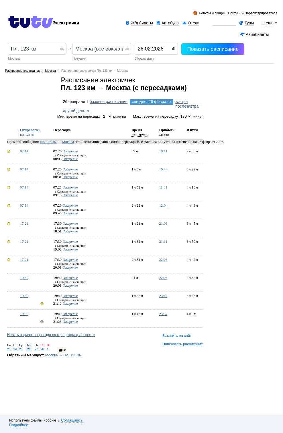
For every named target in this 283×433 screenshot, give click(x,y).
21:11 (163, 242)
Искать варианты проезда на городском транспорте (51, 335)
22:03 (163, 260)
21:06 (163, 224)
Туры (249, 23)
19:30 (24, 278)
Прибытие (167, 130)
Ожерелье (70, 151)
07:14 (24, 151)
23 (9, 349)
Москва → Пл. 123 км (63, 355)
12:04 (163, 205)
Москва (14, 59)
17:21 (24, 224)
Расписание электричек (22, 70)
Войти (233, 13)
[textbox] (35, 48)
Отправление (31, 130)
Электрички (66, 23)
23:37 (163, 314)
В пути (192, 130)
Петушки (79, 59)
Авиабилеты (257, 34)
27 (36, 349)
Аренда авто (224, 23)
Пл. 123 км (48, 142)
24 (15, 349)
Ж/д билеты (142, 23)
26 (29, 349)
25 (21, 349)
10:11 (163, 151)
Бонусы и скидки (212, 13)
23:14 (163, 296)
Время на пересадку (142, 132)
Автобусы (170, 23)
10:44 (163, 169)
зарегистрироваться (261, 13)
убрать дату (144, 59)
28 (42, 349)
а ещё (268, 23)
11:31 (163, 187)
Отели (193, 23)
